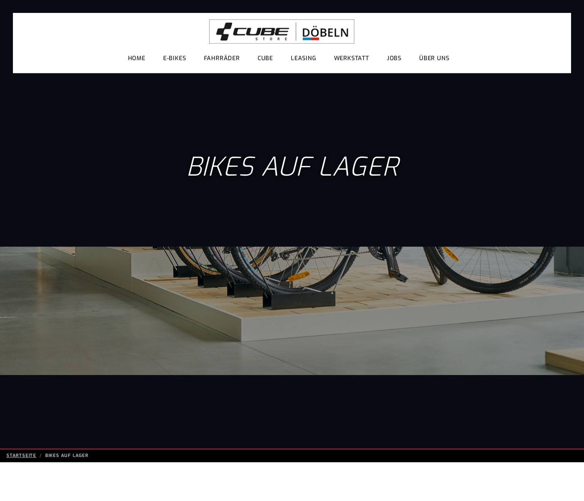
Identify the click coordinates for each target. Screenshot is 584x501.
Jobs (394, 58)
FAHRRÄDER (222, 58)
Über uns (434, 58)
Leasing (303, 58)
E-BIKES (174, 58)
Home (136, 58)
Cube (265, 58)
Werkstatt (351, 58)
